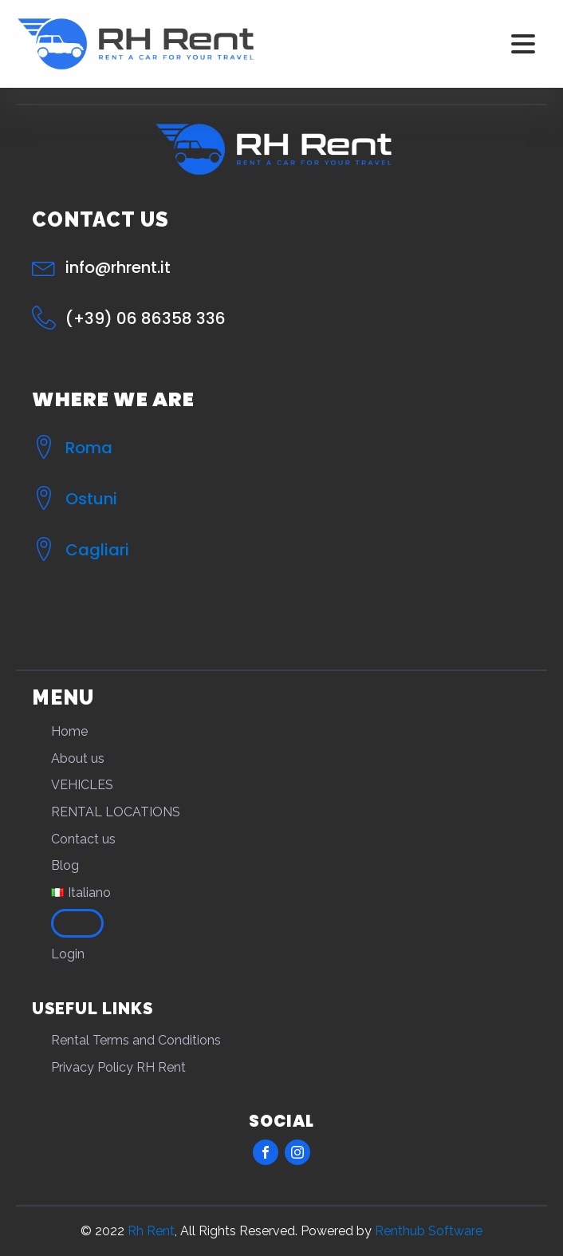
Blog (65, 865)
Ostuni (91, 499)
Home (69, 731)
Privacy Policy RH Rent (118, 1067)
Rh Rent (151, 1230)
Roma (88, 447)
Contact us (83, 839)
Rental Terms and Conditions (136, 1040)
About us (77, 758)
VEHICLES (82, 784)
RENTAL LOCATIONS (115, 812)
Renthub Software (428, 1230)
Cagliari (97, 550)
